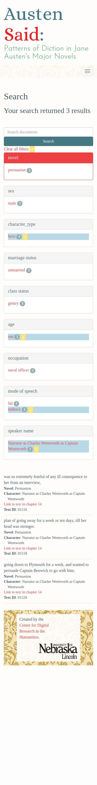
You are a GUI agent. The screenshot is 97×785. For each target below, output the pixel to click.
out (10, 336)
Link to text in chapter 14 (23, 504)
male (12, 203)
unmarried (16, 270)
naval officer (18, 370)
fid (10, 403)
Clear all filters (19, 149)
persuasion (17, 170)
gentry (13, 303)
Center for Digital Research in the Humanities (34, 631)
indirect (14, 409)
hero (11, 236)
